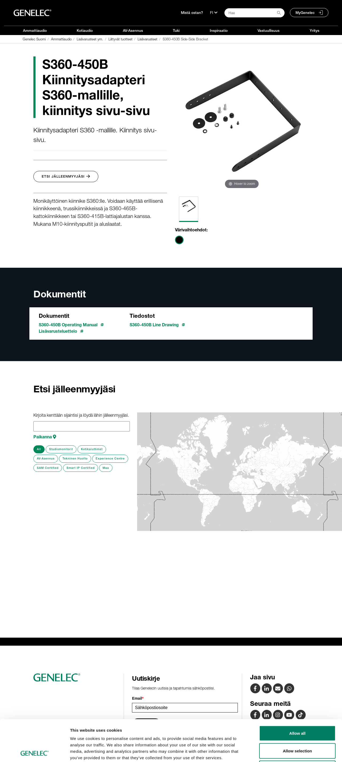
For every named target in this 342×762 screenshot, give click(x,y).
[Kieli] (213, 13)
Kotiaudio (85, 30)
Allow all (297, 692)
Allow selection (297, 709)
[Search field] (254, 12)
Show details (280, 751)
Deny (297, 727)
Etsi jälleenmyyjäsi (66, 176)
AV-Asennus (133, 30)
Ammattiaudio (35, 30)
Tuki (176, 30)
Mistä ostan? (192, 12)
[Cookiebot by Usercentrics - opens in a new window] (34, 752)
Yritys (314, 30)
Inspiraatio (219, 30)
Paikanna (44, 436)
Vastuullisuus (268, 30)
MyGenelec (305, 12)
